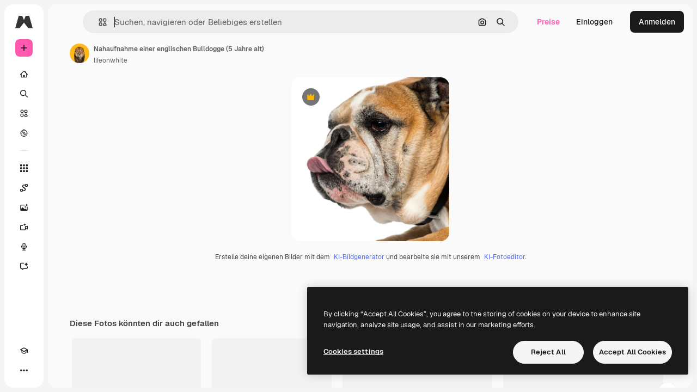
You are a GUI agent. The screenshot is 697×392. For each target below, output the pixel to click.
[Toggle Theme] (43, 370)
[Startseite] (65, 74)
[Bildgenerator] (65, 207)
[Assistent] (65, 266)
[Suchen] (65, 93)
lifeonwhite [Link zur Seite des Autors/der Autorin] (193, 60)
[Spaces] (65, 188)
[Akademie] (24, 370)
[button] (168, 22)
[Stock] (65, 113)
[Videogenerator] (65, 227)
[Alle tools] (65, 168)
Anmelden (657, 22)
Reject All (548, 352)
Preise (548, 22)
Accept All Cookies (632, 352)
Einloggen (594, 22)
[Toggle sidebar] (106, 21)
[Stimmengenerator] (65, 246)
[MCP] (63, 370)
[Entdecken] (65, 133)
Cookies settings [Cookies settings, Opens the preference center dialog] (353, 351)
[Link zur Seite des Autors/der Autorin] (162, 53)
